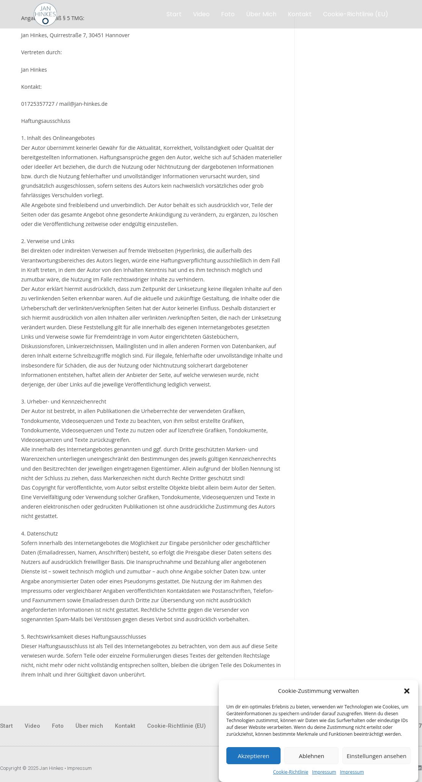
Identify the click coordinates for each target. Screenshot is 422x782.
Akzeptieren (253, 757)
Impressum (324, 773)
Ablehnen (311, 757)
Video (201, 13)
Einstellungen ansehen (376, 757)
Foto (228, 13)
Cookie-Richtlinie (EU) (355, 13)
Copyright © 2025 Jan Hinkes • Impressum (46, 768)
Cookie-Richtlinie (290, 773)
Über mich (261, 13)
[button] (407, 692)
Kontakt (300, 13)
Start (174, 13)
